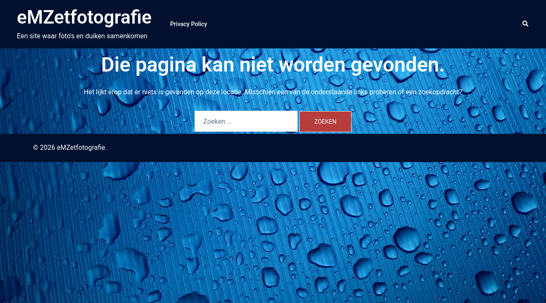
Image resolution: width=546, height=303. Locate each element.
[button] (525, 24)
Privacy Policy (188, 24)
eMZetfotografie (84, 17)
